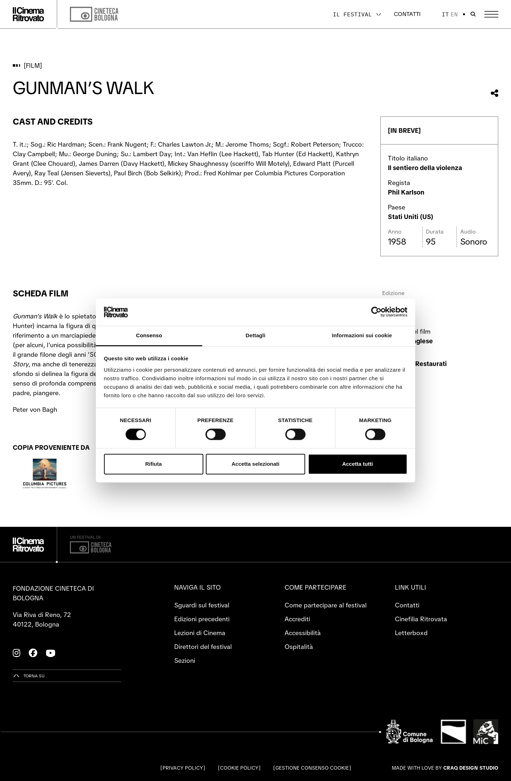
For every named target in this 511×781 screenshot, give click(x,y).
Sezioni (184, 660)
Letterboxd (411, 633)
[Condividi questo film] (494, 93)
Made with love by (445, 768)
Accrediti (297, 619)
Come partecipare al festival (326, 605)
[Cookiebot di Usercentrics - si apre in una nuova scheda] (376, 312)
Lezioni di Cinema (199, 633)
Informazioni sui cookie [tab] (362, 335)
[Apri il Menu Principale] (491, 14)
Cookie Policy (239, 768)
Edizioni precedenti (202, 619)
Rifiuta (153, 464)
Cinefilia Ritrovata (421, 619)
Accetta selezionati (255, 464)
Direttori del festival (203, 647)
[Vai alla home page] (28, 14)
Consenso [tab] (149, 335)
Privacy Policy (183, 768)
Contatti (407, 14)
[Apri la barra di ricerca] (473, 14)
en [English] (454, 14)
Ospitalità (299, 647)
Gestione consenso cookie (312, 768)
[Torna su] (29, 676)
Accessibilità (303, 633)
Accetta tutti (357, 464)
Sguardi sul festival (201, 605)
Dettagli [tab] (255, 335)
